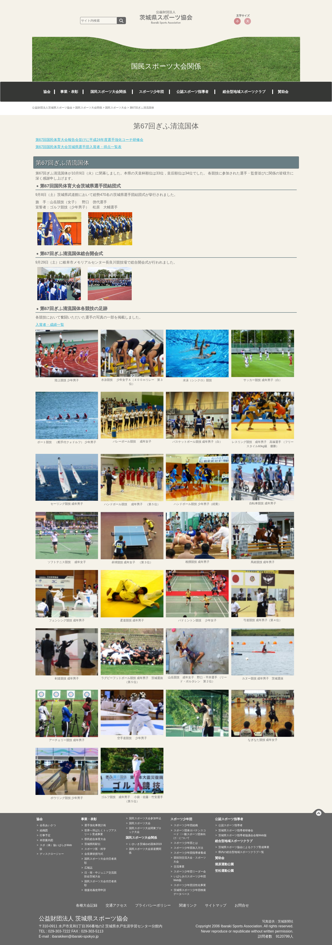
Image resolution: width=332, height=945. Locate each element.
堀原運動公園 (226, 864)
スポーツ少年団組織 (186, 825)
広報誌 (88, 867)
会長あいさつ (48, 825)
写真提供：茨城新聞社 (277, 921)
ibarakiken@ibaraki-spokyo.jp (75, 936)
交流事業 (179, 866)
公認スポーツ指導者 (192, 92)
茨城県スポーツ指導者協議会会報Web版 (242, 835)
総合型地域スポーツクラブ (244, 92)
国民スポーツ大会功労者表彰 (100, 860)
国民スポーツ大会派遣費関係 (145, 850)
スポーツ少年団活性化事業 (190, 885)
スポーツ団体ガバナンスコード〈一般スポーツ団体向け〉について (189, 834)
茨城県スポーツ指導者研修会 (235, 830)
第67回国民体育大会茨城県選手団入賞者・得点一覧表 (78, 147)
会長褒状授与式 (93, 853)
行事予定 (45, 835)
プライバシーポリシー (153, 905)
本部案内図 (46, 840)
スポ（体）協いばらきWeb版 (56, 847)
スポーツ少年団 (151, 92)
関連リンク (188, 905)
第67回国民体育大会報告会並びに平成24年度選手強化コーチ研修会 (89, 140)
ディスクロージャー (52, 853)
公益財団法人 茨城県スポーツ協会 (83, 918)
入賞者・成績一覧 (49, 325)
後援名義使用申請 (95, 890)
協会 (46, 92)
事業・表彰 (69, 92)
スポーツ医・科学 (95, 849)
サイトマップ (215, 905)
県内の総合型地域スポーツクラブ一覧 (241, 852)
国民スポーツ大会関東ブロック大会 (145, 830)
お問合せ (242, 905)
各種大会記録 (86, 905)
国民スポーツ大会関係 (108, 92)
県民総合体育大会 (95, 839)
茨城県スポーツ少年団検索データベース (189, 891)
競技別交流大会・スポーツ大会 (189, 859)
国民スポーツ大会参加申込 (145, 818)
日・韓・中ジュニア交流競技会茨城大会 (100, 874)
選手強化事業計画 (95, 825)
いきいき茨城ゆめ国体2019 (145, 844)
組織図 (44, 830)
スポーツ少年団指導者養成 (190, 852)
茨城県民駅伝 (92, 844)
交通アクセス (116, 905)
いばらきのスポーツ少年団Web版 (189, 878)
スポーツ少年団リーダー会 (190, 871)
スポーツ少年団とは (186, 842)
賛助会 (283, 92)
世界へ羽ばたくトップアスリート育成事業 (100, 832)
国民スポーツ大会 (139, 823)
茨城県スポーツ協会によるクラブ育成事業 (243, 847)
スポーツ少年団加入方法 (188, 847)
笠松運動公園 (226, 870)
